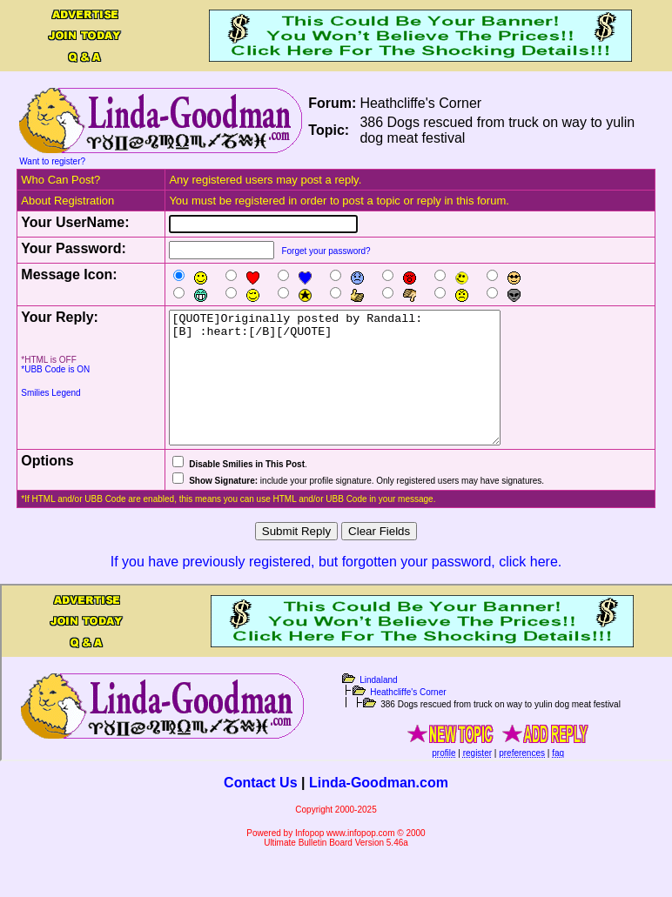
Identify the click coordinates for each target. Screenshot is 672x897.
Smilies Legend (50, 393)
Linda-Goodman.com (378, 808)
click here (528, 587)
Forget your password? (325, 251)
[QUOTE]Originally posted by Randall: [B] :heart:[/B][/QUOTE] (354, 391)
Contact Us (260, 808)
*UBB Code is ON (55, 369)
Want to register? (52, 161)
